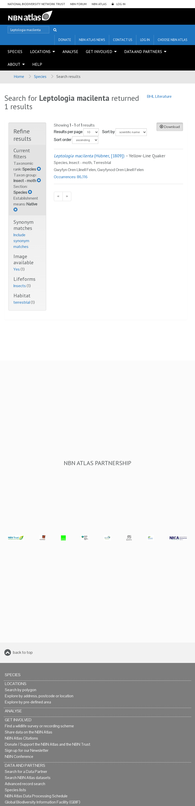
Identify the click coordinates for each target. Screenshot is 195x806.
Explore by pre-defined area (28, 702)
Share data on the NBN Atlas (28, 732)
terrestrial (22, 302)
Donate (64, 40)
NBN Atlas (99, 4)
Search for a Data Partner (26, 771)
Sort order (62, 139)
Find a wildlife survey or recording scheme (39, 726)
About (14, 64)
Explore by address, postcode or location (39, 696)
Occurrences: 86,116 (71, 176)
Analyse (70, 51)
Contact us (122, 40)
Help (37, 64)
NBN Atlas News (92, 40)
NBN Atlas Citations (21, 738)
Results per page (68, 131)
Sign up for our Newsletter (26, 750)
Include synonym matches (21, 240)
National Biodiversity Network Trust (36, 4)
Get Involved (99, 51)
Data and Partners (143, 51)
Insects (20, 285)
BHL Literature (159, 96)
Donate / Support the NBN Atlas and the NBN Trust (47, 744)
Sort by (108, 131)
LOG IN (120, 4)
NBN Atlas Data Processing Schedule (36, 796)
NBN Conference (19, 756)
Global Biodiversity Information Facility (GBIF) (42, 802)
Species (15, 51)
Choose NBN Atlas (172, 40)
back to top (23, 652)
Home (19, 76)
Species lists (15, 790)
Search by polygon (20, 689)
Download (170, 126)
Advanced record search (25, 783)
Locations (40, 51)
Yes (17, 269)
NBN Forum (78, 4)
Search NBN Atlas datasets (28, 777)
